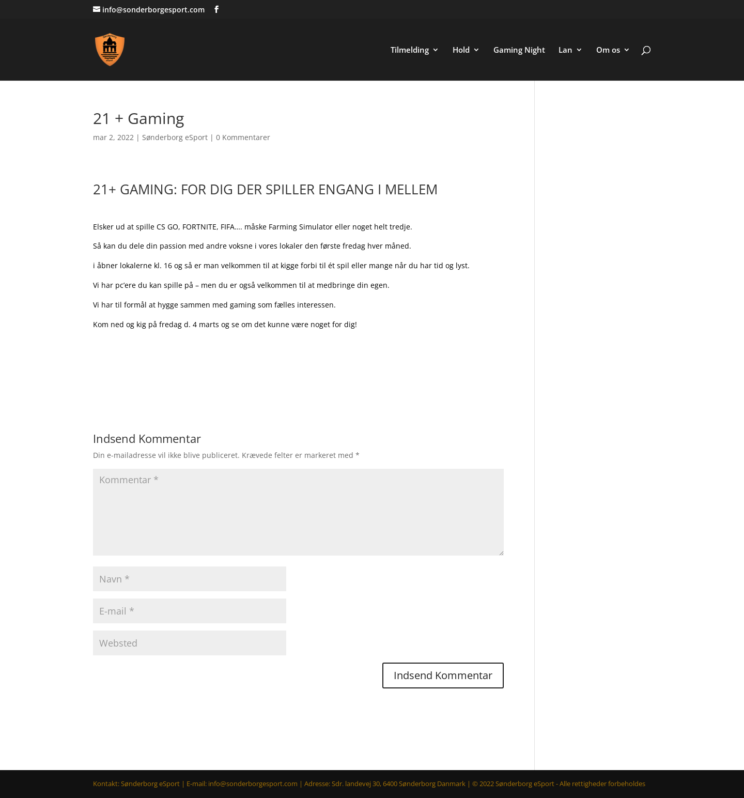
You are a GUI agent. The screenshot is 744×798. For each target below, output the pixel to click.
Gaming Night (519, 50)
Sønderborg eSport (175, 137)
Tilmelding (410, 50)
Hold (461, 50)
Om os (608, 50)
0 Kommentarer (243, 137)
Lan (565, 50)
